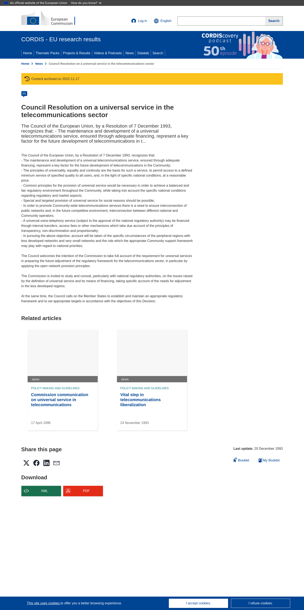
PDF (86, 491)
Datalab (143, 53)
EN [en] (24, 93)
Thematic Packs (47, 53)
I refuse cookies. (261, 603)
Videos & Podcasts (108, 53)
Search (158, 53)
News (130, 53)
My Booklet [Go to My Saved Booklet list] (269, 460)
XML (44, 491)
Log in (139, 20)
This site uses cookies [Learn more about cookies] (43, 603)
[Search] (274, 21)
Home (27, 53)
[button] (162, 21)
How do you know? (86, 3)
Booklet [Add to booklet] (241, 459)
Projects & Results (76, 53)
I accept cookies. (198, 603)
